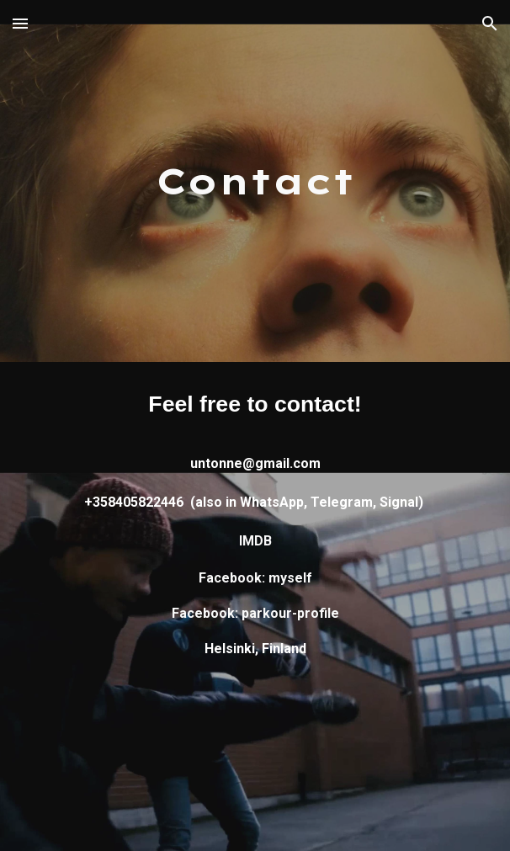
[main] (255, 181)
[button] (20, 23)
